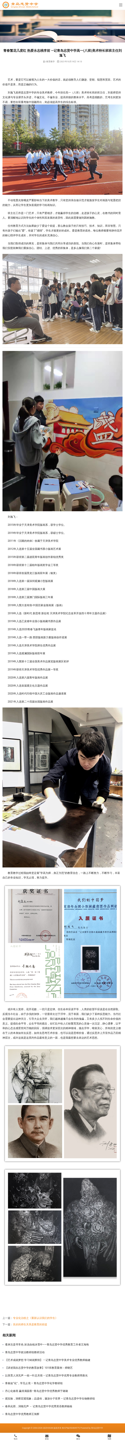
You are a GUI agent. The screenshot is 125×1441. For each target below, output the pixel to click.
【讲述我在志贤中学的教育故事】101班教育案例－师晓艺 (39, 1367)
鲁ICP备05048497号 (71, 1428)
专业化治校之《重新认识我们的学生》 (35, 1318)
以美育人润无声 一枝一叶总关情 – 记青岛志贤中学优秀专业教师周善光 (46, 1375)
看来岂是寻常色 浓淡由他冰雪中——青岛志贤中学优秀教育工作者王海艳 (47, 1344)
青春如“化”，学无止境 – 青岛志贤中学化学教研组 (34, 1383)
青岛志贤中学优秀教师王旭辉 (22, 1414)
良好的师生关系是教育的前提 (30, 1324)
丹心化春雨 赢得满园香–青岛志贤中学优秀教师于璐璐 (36, 1391)
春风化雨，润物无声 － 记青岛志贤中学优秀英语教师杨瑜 (38, 1406)
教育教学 (50, 61)
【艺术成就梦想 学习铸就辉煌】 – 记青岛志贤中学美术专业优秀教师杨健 (47, 1360)
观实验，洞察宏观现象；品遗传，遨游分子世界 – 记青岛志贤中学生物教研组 (50, 1398)
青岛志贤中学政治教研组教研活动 (25, 1352)
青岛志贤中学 (97, 1428)
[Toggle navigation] (120, 5)
